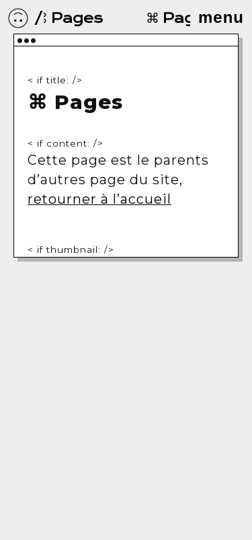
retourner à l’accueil (99, 199)
